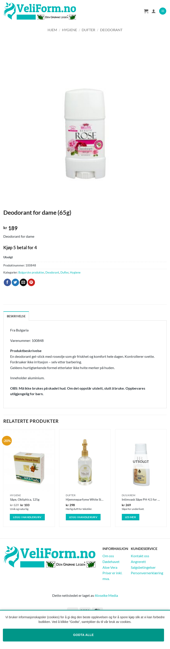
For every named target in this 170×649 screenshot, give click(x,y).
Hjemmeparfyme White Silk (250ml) (85, 499)
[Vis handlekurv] (146, 11)
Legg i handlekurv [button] (27, 517)
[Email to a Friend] (23, 282)
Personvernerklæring (147, 573)
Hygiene (69, 30)
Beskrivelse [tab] (16, 316)
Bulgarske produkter (31, 272)
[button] (162, 11)
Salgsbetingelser (143, 567)
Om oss (108, 556)
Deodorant (111, 30)
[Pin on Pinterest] (31, 282)
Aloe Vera (109, 567)
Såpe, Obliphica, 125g (24, 499)
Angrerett (138, 561)
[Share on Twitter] (15, 282)
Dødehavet (111, 561)
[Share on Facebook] (7, 282)
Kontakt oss (140, 556)
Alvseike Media (106, 595)
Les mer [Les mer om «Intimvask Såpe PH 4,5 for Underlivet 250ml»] (130, 517)
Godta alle (83, 635)
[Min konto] (153, 11)
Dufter (88, 30)
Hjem (52, 30)
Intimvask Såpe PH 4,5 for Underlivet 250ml (141, 499)
